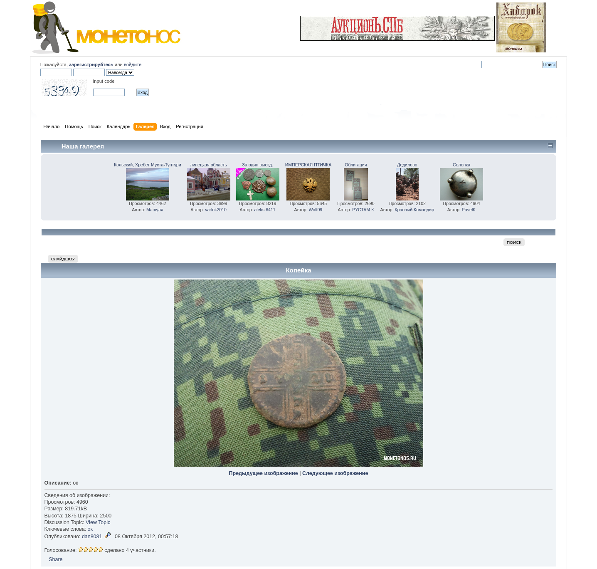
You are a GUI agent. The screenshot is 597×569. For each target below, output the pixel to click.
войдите (132, 64)
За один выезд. (257, 164)
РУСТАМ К (363, 209)
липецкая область (208, 164)
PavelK (469, 209)
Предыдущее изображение (263, 473)
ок (90, 529)
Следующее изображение (335, 473)
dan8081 (92, 536)
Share (55, 559)
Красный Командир (414, 209)
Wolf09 (315, 209)
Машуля (154, 209)
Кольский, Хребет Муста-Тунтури (147, 164)
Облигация (356, 164)
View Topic (98, 522)
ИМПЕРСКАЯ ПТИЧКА (308, 164)
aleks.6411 (264, 209)
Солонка (461, 164)
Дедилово (407, 164)
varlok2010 (216, 209)
